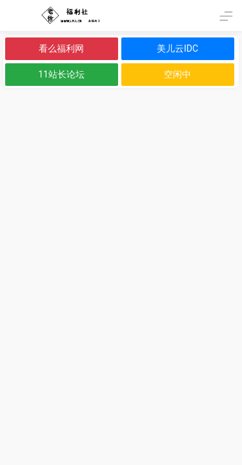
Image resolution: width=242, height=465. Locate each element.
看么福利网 (61, 48)
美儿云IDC (177, 48)
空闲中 (177, 74)
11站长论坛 (61, 74)
